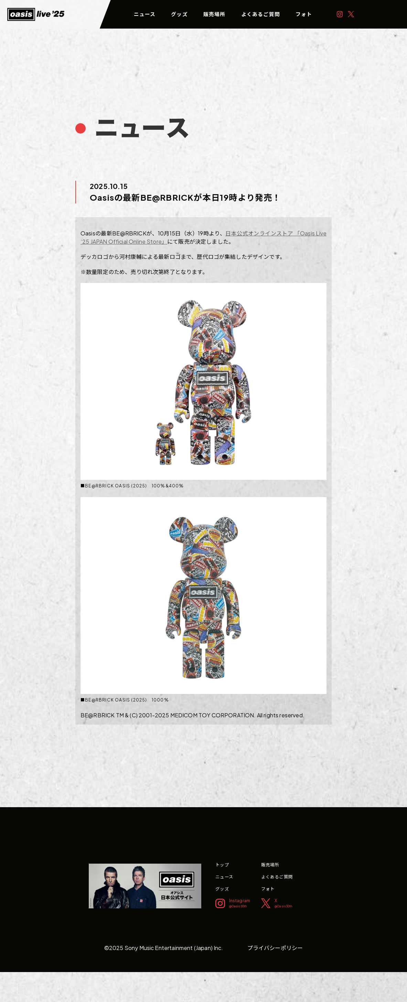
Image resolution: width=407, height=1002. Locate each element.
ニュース (145, 14)
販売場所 (214, 14)
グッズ (179, 14)
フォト (304, 14)
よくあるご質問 (260, 14)
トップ (222, 864)
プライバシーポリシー (275, 947)
